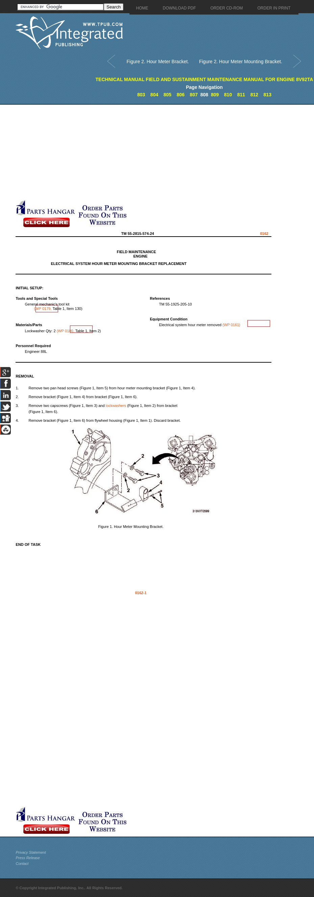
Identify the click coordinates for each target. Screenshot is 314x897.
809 (215, 94)
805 (167, 94)
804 (154, 94)
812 (254, 94)
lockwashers (116, 406)
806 (181, 94)
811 (241, 94)
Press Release (28, 858)
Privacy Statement (31, 852)
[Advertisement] (159, 152)
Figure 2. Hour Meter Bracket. (158, 61)
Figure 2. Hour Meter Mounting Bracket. (240, 61)
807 (194, 94)
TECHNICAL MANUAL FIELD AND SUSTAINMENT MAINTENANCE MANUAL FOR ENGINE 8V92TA (204, 79)
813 (267, 94)
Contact (22, 864)
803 (141, 94)
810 (228, 94)
